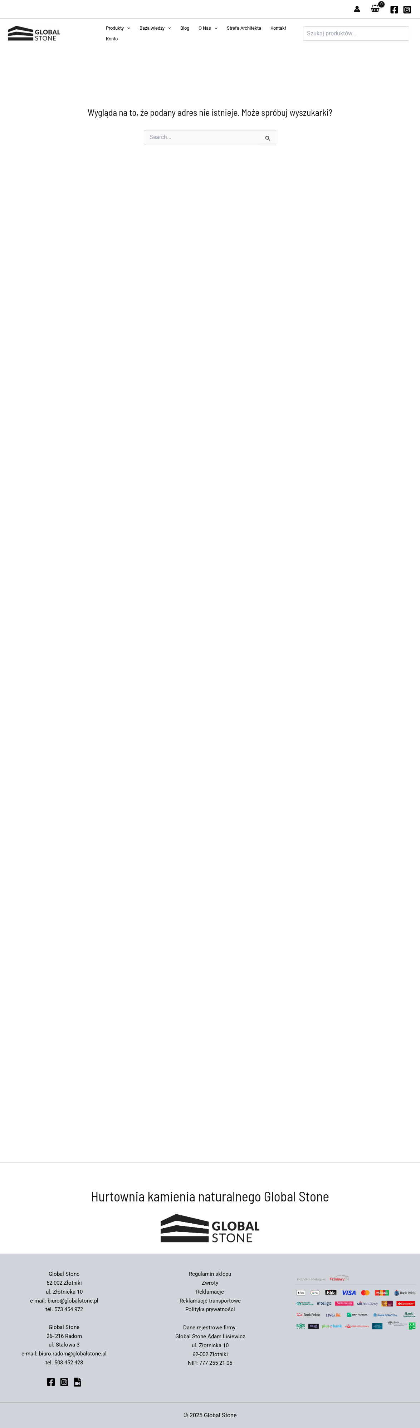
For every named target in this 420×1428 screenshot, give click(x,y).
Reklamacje (210, 1292)
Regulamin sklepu (210, 1274)
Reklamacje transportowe (210, 1301)
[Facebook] (51, 1382)
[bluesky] (77, 1382)
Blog (184, 28)
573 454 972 (68, 1309)
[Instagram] (407, 9)
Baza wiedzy (155, 28)
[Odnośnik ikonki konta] (357, 9)
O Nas (208, 28)
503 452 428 (68, 1362)
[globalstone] (394, 9)
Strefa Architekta (244, 28)
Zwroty (210, 1283)
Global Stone (76, 34)
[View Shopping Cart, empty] (375, 9)
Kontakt (278, 28)
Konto (112, 38)
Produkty (118, 28)
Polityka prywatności (210, 1309)
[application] (127, 28)
